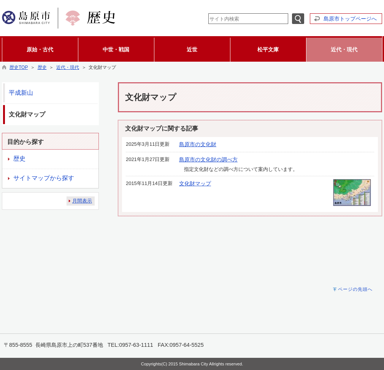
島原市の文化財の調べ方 (208, 159)
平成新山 (21, 92)
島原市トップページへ (350, 19)
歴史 (42, 67)
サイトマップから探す (43, 178)
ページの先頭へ (355, 289)
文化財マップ (195, 183)
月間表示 (82, 201)
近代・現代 (67, 67)
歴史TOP (19, 67)
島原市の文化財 (197, 144)
